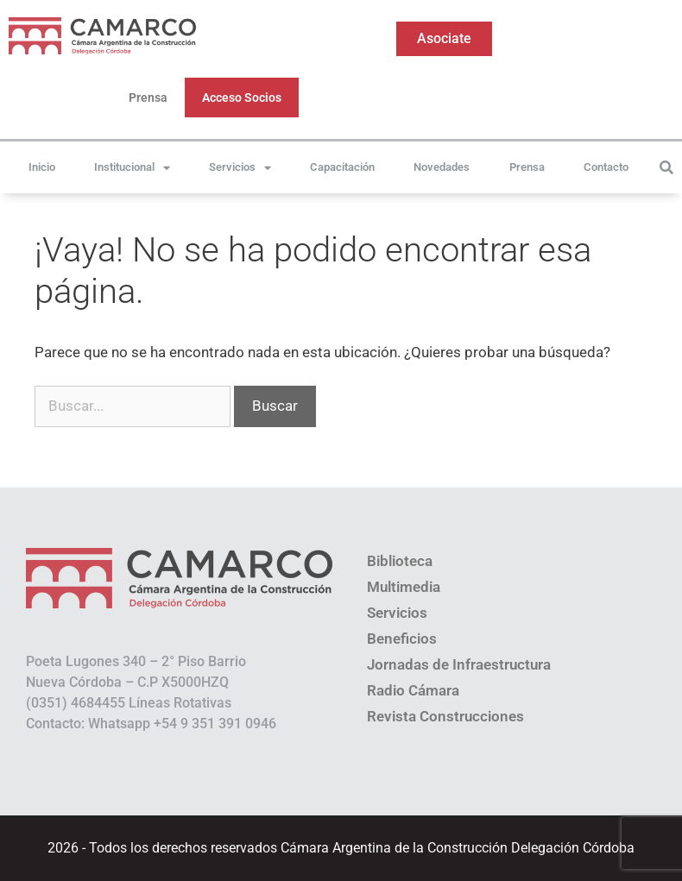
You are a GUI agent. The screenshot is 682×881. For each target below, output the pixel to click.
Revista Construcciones (445, 716)
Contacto (606, 166)
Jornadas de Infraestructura (459, 664)
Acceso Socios (241, 97)
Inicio (41, 166)
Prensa (148, 97)
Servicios (240, 168)
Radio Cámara (413, 690)
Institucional (132, 168)
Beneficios (402, 638)
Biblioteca (400, 561)
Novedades (442, 166)
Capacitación (342, 166)
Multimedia (403, 586)
